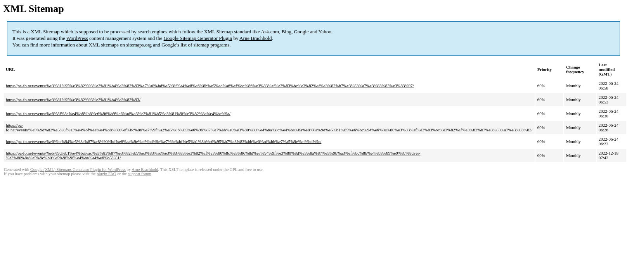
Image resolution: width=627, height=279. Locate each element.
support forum (139, 174)
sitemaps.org (139, 45)
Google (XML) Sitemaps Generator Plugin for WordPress (78, 169)
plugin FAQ (106, 174)
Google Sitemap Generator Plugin (198, 38)
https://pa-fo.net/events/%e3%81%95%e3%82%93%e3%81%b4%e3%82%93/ (73, 99)
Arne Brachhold (255, 38)
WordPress (77, 38)
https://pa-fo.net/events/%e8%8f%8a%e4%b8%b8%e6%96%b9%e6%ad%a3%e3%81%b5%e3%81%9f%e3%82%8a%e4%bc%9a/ (118, 113)
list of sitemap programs (204, 45)
